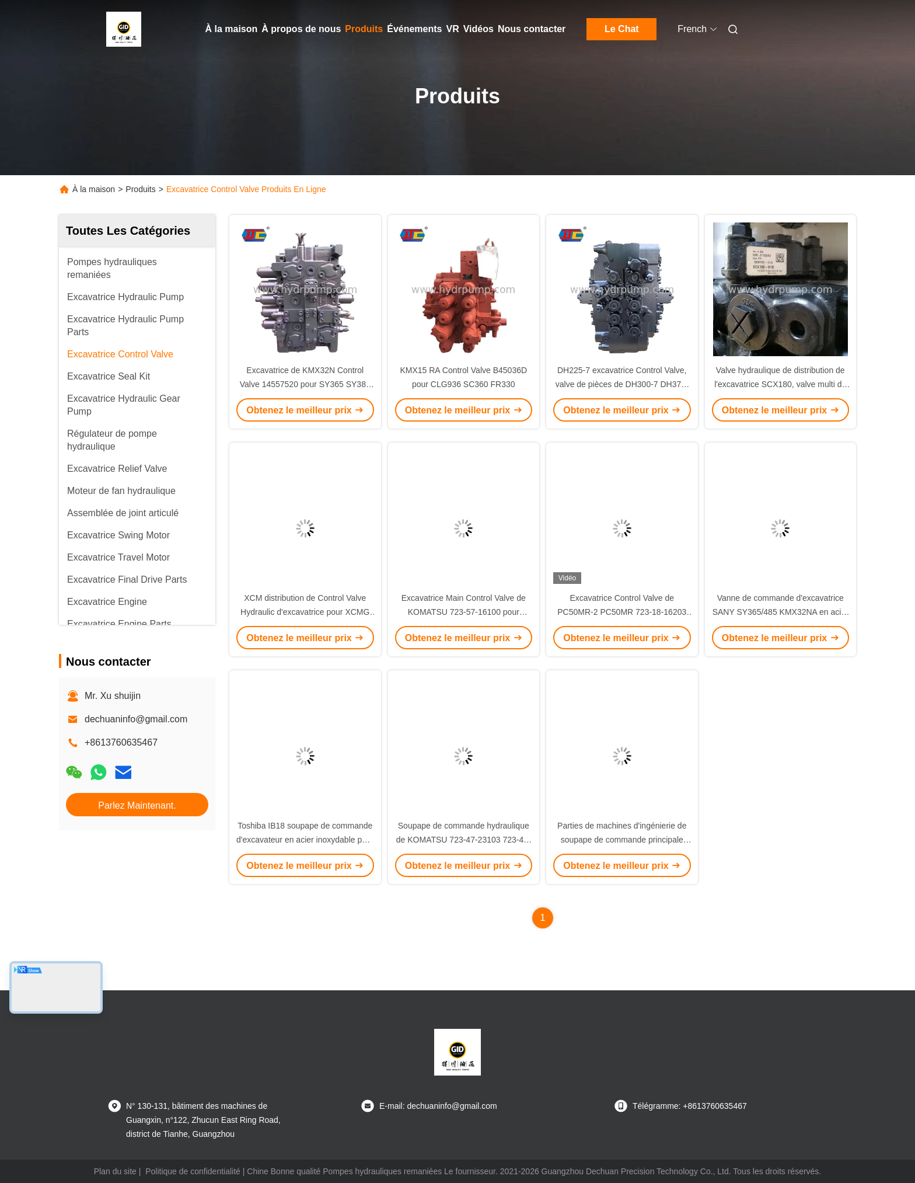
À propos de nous (301, 29)
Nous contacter (531, 29)
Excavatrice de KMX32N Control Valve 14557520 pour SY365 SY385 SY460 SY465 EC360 (305, 384)
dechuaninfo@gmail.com (136, 719)
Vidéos (478, 29)
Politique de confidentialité (192, 1171)
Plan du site (115, 1171)
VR (452, 29)
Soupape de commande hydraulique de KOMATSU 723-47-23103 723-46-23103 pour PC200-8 (463, 839)
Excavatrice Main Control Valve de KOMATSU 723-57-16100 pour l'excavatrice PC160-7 (463, 612)
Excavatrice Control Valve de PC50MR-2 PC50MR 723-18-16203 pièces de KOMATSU (621, 612)
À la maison (231, 29)
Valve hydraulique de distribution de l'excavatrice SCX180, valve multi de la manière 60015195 (780, 384)
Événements (414, 29)
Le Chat (622, 29)
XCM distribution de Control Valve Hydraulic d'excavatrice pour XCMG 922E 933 (304, 612)
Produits (364, 29)
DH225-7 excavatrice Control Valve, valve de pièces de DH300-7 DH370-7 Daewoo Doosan (622, 384)
